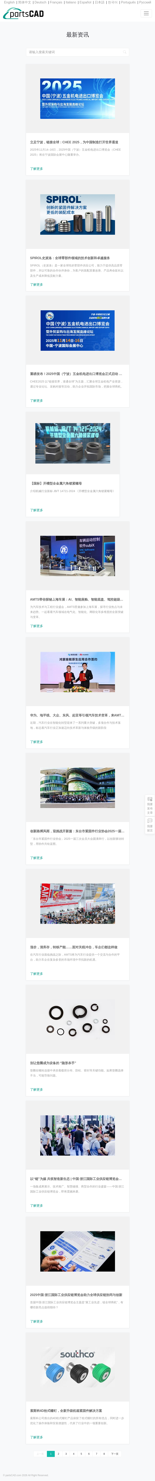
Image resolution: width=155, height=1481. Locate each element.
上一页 (40, 1453)
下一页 (114, 1453)
